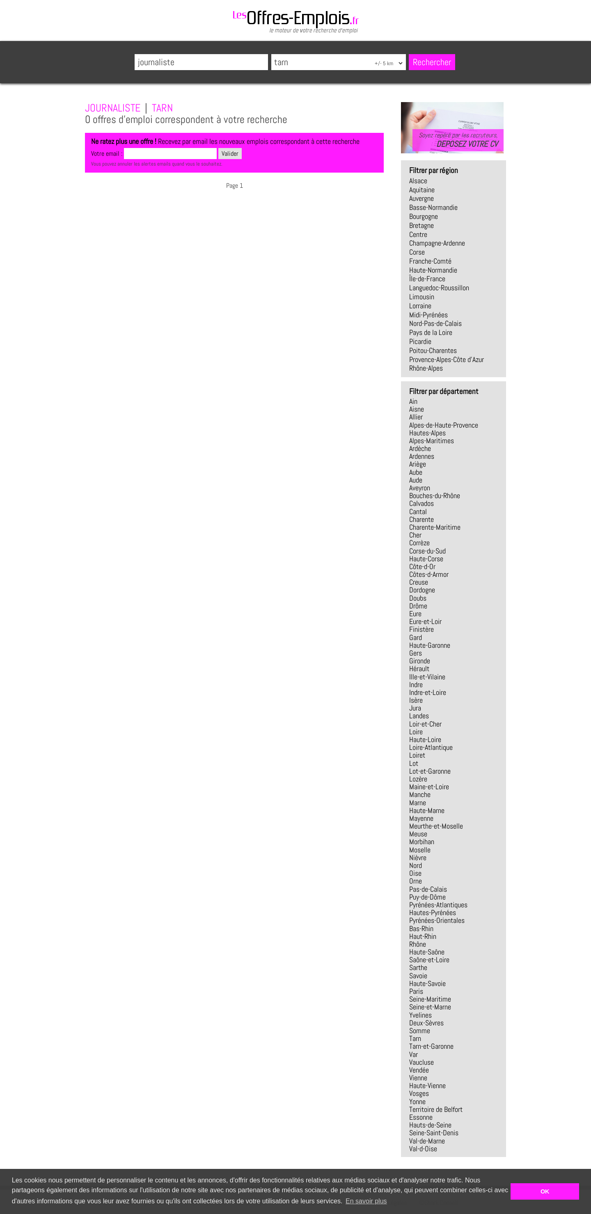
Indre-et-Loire (427, 692)
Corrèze (419, 542)
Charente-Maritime (434, 527)
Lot (413, 763)
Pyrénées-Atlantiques (438, 904)
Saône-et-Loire (429, 959)
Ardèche (420, 448)
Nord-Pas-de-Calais (435, 323)
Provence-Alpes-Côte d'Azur (446, 359)
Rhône (417, 944)
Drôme (418, 605)
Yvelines (420, 1015)
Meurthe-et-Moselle (436, 826)
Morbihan (421, 841)
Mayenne (421, 818)
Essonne (421, 1117)
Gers (415, 653)
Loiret (417, 755)
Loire (416, 731)
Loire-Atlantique (431, 747)
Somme (419, 1030)
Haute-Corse (426, 558)
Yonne (417, 1101)
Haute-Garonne (429, 645)
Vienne (418, 1077)
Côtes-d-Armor (429, 574)
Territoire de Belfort (436, 1109)
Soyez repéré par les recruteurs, (458, 140)
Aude (415, 480)
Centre (418, 234)
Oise (415, 873)
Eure (415, 613)
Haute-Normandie (433, 270)
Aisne (416, 409)
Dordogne (422, 589)
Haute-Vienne (427, 1085)
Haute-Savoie (427, 983)
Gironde (419, 660)
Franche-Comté (430, 261)
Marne (417, 802)
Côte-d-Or (422, 566)
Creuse (418, 582)
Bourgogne (423, 216)
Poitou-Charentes (433, 350)
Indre (416, 684)
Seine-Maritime (430, 999)
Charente (421, 519)
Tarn (415, 1038)
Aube (415, 472)
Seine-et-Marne (430, 1006)
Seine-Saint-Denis (433, 1132)
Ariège (417, 464)
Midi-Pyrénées (428, 314)
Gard (415, 637)
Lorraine (420, 305)
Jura (415, 708)
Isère (416, 700)
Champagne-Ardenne (437, 243)
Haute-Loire (425, 739)
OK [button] (545, 1191)
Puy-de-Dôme (427, 897)
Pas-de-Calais (428, 889)
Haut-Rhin (422, 936)
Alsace (418, 180)
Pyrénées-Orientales (437, 920)
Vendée (419, 1070)
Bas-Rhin (421, 928)
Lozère (418, 779)
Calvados (421, 503)
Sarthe (418, 967)
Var (413, 1054)
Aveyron (419, 487)
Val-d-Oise (423, 1148)
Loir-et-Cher (425, 724)
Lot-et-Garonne (430, 771)
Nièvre (417, 857)
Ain (413, 401)
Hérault (419, 668)
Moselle (420, 849)
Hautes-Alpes (427, 432)
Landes (419, 715)
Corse (417, 252)
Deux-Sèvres (426, 1022)
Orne (415, 881)
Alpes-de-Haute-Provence (443, 425)
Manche (420, 794)
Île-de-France (427, 278)
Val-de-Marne (427, 1141)
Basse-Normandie (433, 207)
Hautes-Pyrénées (432, 912)
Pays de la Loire (430, 332)
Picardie (420, 341)
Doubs (417, 598)
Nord (415, 865)
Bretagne (421, 225)
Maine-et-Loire (429, 786)
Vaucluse (421, 1062)
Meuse (418, 833)
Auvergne (421, 198)
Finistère (421, 629)
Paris (416, 991)
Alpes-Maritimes (431, 440)
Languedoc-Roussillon (439, 287)
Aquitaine (422, 189)
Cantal (418, 511)
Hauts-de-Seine (430, 1125)
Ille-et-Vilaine (427, 676)
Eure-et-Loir (425, 621)
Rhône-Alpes (426, 368)
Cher (415, 535)
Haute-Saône (426, 952)
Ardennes (421, 456)
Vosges (419, 1093)
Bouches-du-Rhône (434, 495)
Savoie (418, 975)
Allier (416, 416)
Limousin (421, 296)
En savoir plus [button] (366, 1201)
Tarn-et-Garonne (431, 1046)
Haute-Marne (426, 810)
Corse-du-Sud (427, 551)
